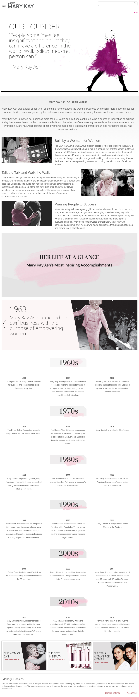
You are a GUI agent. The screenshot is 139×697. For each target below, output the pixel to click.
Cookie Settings (112, 693)
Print (136, 13)
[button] (5, 325)
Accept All (132, 693)
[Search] (117, 4)
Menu (4, 4)
